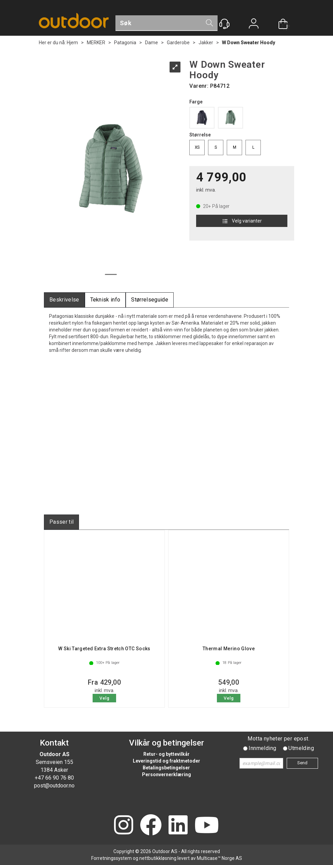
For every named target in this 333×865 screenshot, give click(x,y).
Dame (151, 42)
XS (197, 147)
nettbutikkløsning (157, 858)
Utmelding (301, 748)
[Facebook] (151, 825)
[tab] (64, 300)
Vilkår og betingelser (166, 743)
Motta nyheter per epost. (279, 738)
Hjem (72, 42)
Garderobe (178, 42)
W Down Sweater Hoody (248, 42)
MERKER (96, 42)
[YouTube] (206, 825)
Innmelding (262, 748)
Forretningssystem (111, 858)
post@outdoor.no (54, 785)
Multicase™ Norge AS (219, 858)
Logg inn (253, 24)
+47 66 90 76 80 (54, 777)
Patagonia (125, 42)
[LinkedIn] (178, 825)
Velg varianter (242, 221)
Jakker (206, 42)
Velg (104, 698)
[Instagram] (123, 825)
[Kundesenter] (224, 23)
